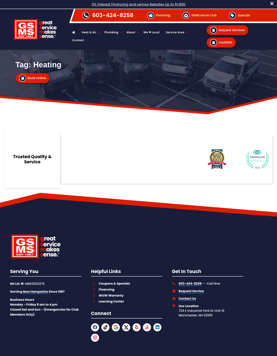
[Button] (158, 15)
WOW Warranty (111, 295)
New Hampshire (35, 291)
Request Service (191, 291)
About (132, 32)
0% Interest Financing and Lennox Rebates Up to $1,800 (138, 4)
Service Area (177, 32)
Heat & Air (91, 32)
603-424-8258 (112, 15)
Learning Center (111, 301)
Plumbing (113, 32)
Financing (106, 289)
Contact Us (187, 298)
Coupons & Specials (114, 283)
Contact (78, 40)
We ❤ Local (151, 32)
